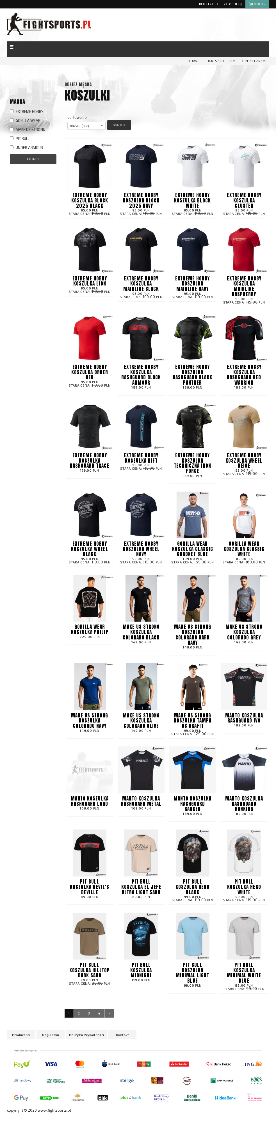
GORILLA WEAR (25, 120)
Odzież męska (78, 84)
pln (257, 5)
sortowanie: (77, 117)
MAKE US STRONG (27, 129)
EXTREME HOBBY (26, 111)
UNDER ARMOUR (26, 147)
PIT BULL (19, 138)
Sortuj (119, 125)
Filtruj (33, 159)
